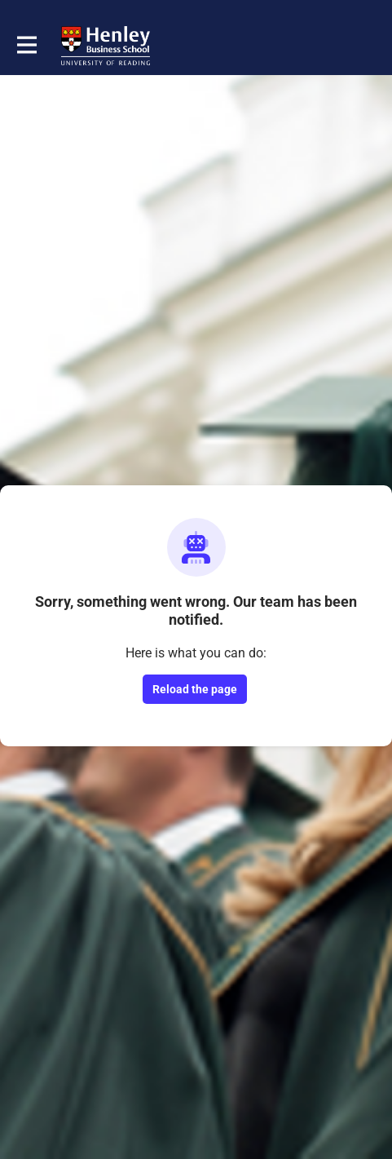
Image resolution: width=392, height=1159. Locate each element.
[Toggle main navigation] (26, 45)
